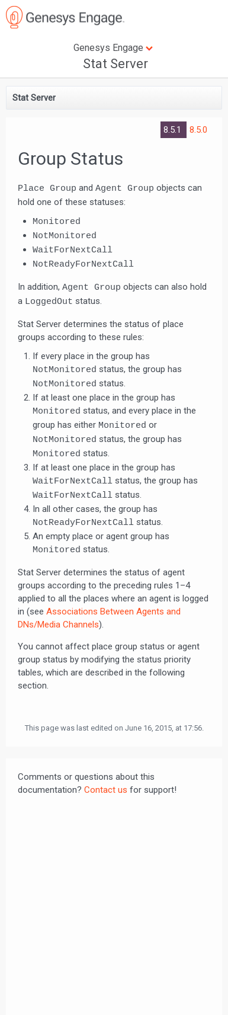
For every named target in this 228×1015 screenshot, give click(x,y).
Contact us (105, 790)
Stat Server (115, 63)
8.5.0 (198, 129)
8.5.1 (173, 129)
